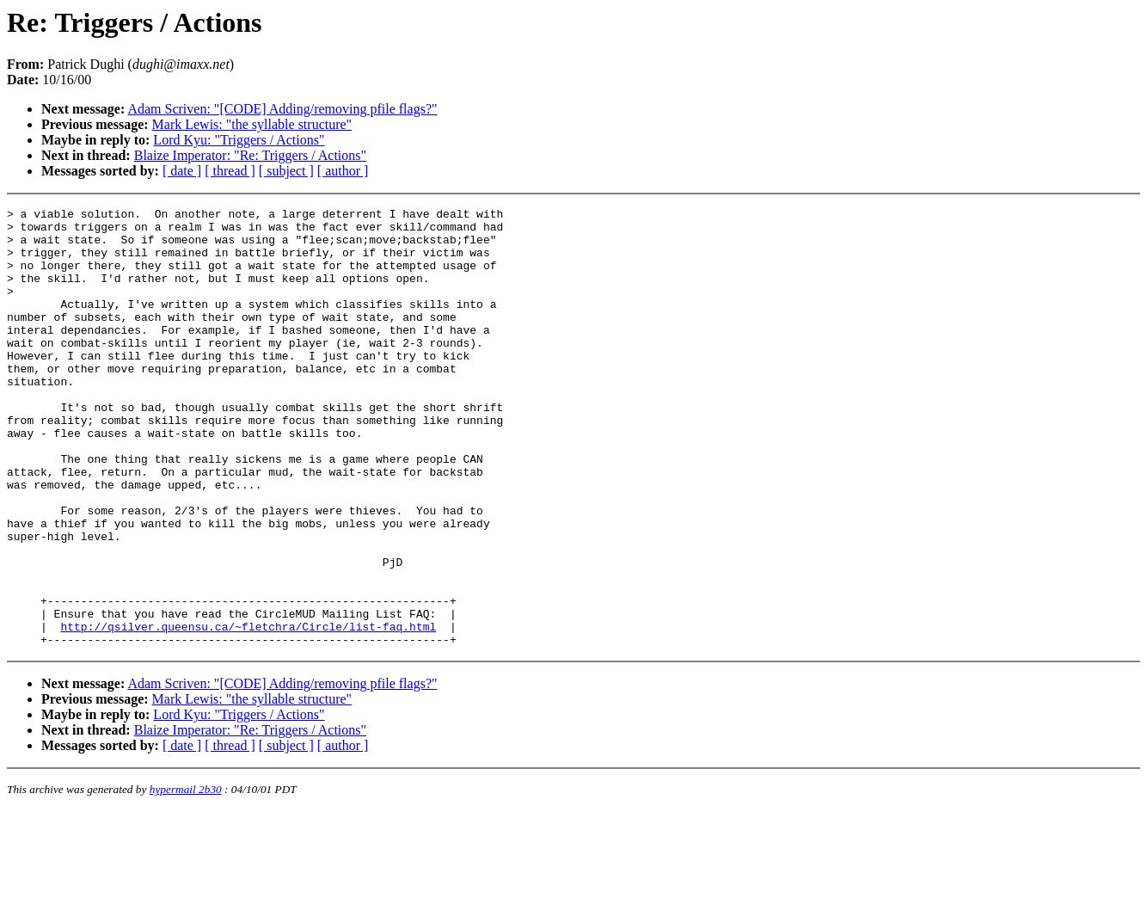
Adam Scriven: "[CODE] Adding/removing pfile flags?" (282, 108)
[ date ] (182, 170)
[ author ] (343, 170)
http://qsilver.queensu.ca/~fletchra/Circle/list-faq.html (248, 711)
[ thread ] (230, 170)
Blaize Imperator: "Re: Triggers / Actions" (250, 155)
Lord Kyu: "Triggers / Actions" (238, 139)
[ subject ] (286, 170)
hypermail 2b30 (186, 876)
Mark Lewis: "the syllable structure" (252, 124)
